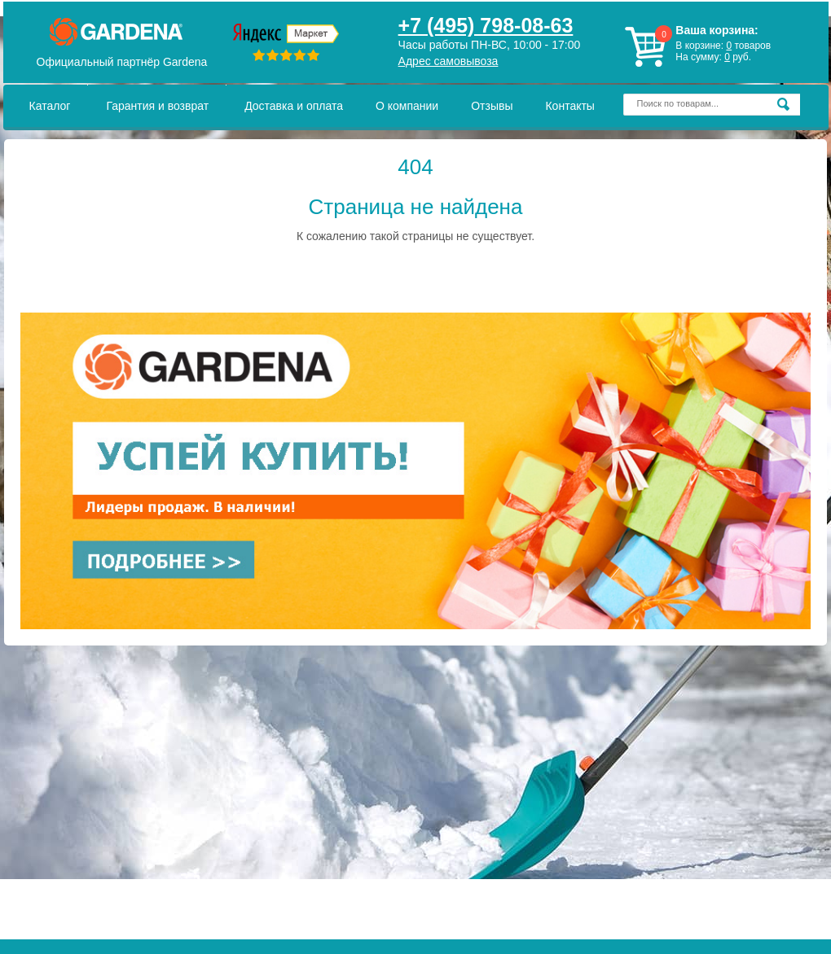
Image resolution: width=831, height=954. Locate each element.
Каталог (50, 105)
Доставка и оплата (293, 105)
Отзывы (491, 105)
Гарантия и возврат (157, 105)
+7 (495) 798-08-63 (486, 25)
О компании (407, 105)
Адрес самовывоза (448, 61)
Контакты (569, 105)
